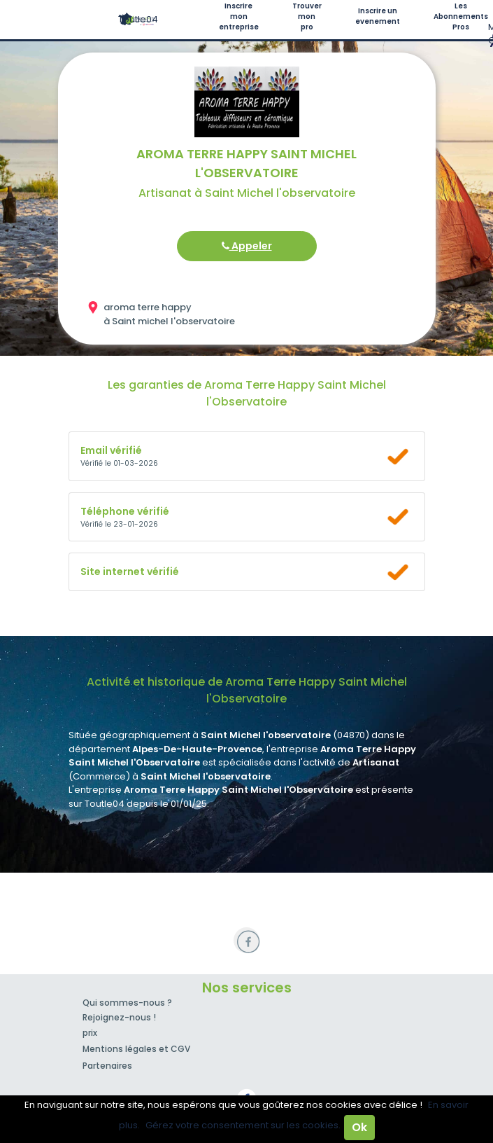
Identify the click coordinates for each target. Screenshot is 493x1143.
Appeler (247, 246)
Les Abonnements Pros (461, 16)
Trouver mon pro (307, 16)
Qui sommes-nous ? (127, 1003)
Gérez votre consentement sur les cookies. (243, 1125)
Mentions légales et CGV (136, 1049)
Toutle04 (138, 19)
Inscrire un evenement (377, 16)
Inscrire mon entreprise (239, 16)
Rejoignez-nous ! (119, 1017)
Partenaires (107, 1066)
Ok (359, 1127)
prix (90, 1033)
